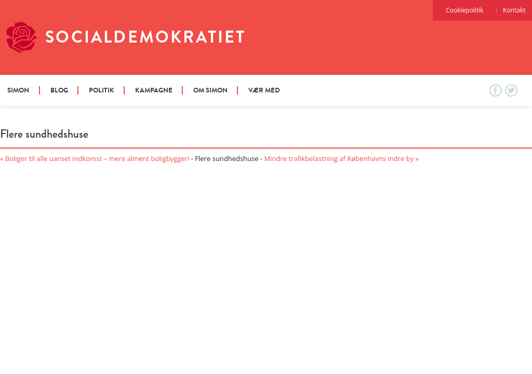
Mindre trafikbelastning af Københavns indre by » (341, 158)
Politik (101, 90)
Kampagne (153, 90)
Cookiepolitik (464, 10)
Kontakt (514, 10)
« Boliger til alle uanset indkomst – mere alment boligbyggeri (94, 158)
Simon (18, 90)
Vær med (264, 90)
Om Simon (210, 90)
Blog (59, 90)
